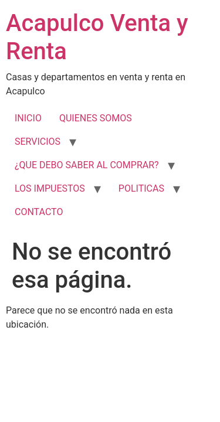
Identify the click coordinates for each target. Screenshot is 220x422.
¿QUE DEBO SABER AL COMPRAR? (87, 165)
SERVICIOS (37, 141)
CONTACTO (39, 211)
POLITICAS (141, 188)
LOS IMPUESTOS (50, 188)
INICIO (28, 118)
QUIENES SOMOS (95, 118)
